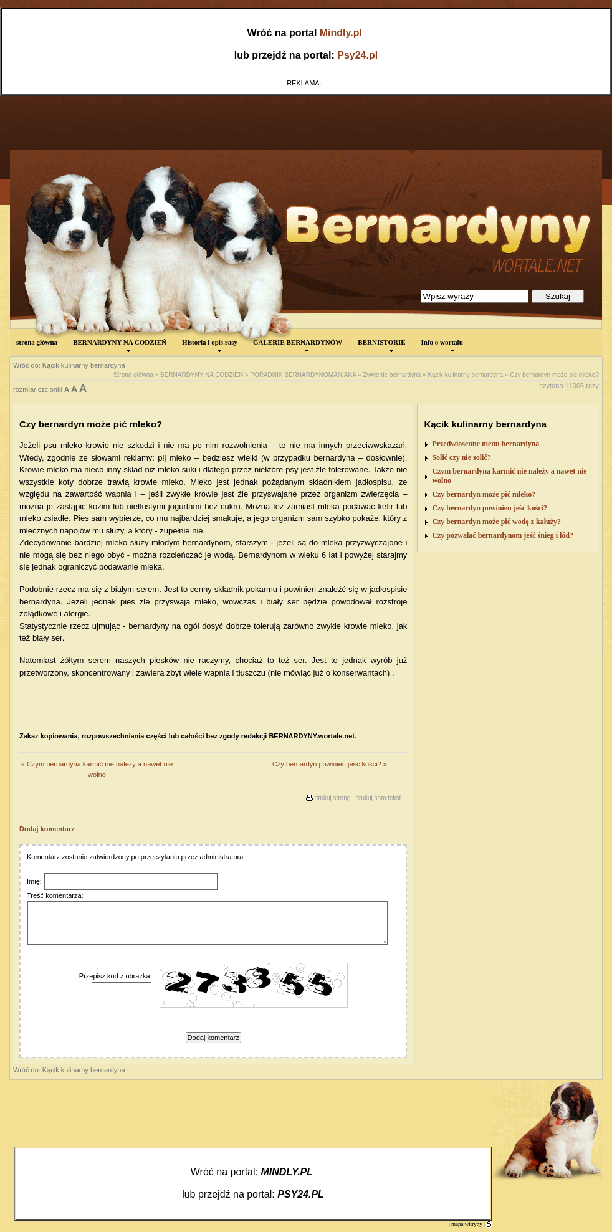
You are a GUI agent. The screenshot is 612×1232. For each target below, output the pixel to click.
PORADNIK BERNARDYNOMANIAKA (303, 374)
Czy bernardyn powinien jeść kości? (326, 764)
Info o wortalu (442, 345)
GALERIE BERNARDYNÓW (297, 345)
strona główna (36, 342)
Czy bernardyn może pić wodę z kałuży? (496, 521)
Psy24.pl (357, 55)
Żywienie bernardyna (392, 374)
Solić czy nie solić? (461, 457)
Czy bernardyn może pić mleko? (554, 374)
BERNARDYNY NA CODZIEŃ (119, 345)
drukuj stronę (333, 798)
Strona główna (133, 374)
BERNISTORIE (381, 345)
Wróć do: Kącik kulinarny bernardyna (69, 365)
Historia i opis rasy (209, 345)
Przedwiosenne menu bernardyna (485, 443)
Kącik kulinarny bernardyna (465, 374)
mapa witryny (466, 1224)
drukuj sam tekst (378, 798)
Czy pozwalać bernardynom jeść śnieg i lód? (502, 535)
